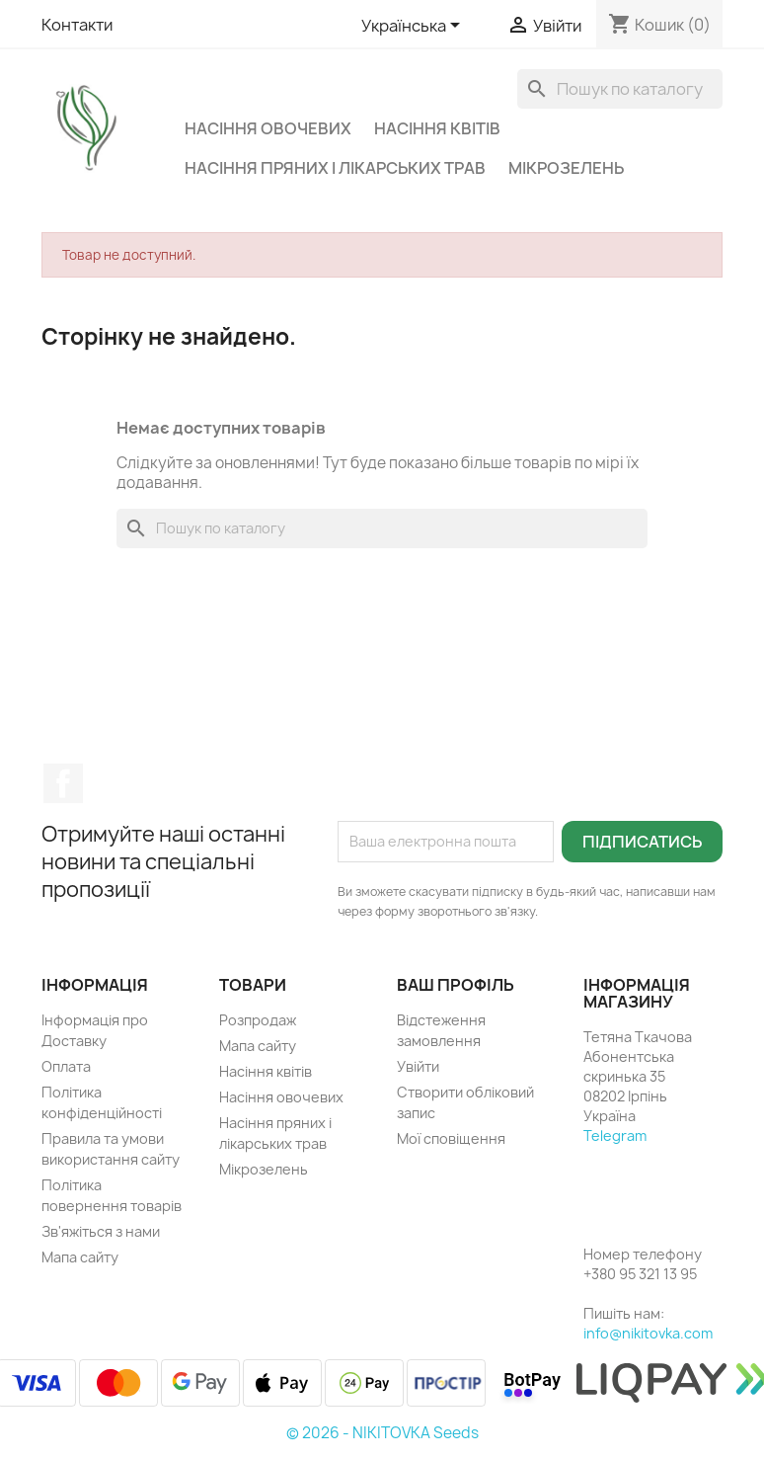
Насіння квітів (437, 128)
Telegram (615, 1135)
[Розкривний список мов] (414, 27)
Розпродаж (257, 1020)
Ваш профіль (455, 985)
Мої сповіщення (451, 1138)
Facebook (63, 783)
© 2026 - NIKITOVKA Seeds (382, 1432)
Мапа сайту (79, 1257)
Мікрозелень (566, 168)
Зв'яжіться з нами (100, 1231)
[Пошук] (620, 89)
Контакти (77, 25)
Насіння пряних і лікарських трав (335, 168)
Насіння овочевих (268, 128)
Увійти (418, 1066)
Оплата (66, 1066)
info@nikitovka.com (648, 1333)
